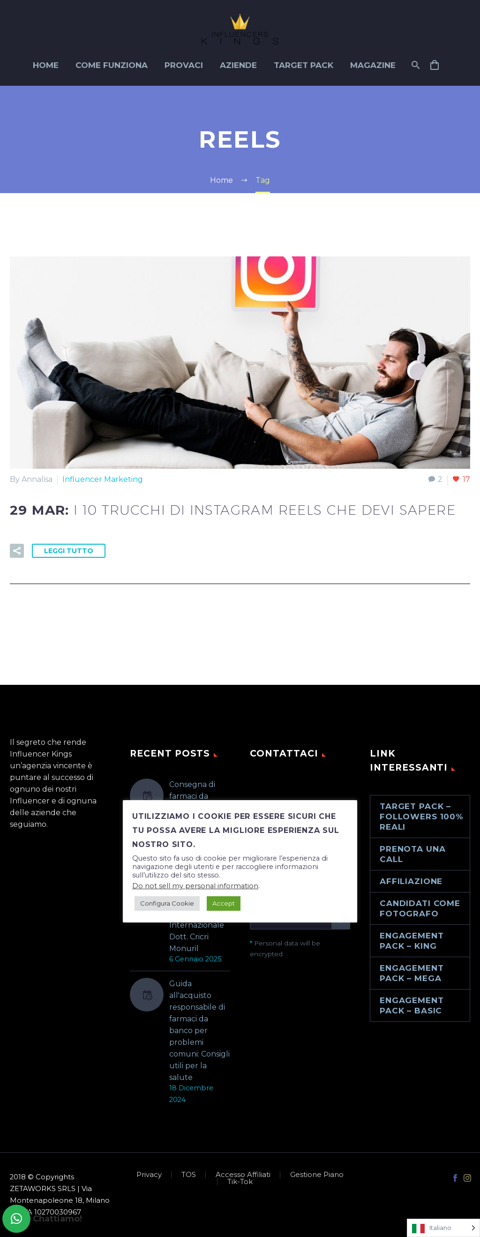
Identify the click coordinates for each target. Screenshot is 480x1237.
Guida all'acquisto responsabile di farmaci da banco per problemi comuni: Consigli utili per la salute (199, 1030)
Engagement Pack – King (412, 941)
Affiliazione (411, 881)
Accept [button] (223, 903)
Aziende (238, 65)
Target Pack (303, 65)
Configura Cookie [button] (167, 903)
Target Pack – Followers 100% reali (422, 817)
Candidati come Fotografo (420, 908)
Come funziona (111, 65)
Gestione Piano (317, 1174)
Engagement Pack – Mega (412, 973)
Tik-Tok (240, 1181)
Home (46, 65)
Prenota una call (412, 854)
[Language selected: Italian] (443, 1228)
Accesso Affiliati (243, 1174)
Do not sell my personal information (195, 886)
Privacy (149, 1174)
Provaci (184, 65)
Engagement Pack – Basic (412, 1005)
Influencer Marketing (102, 479)
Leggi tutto (68, 551)
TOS (188, 1174)
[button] (16, 1219)
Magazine (373, 65)
